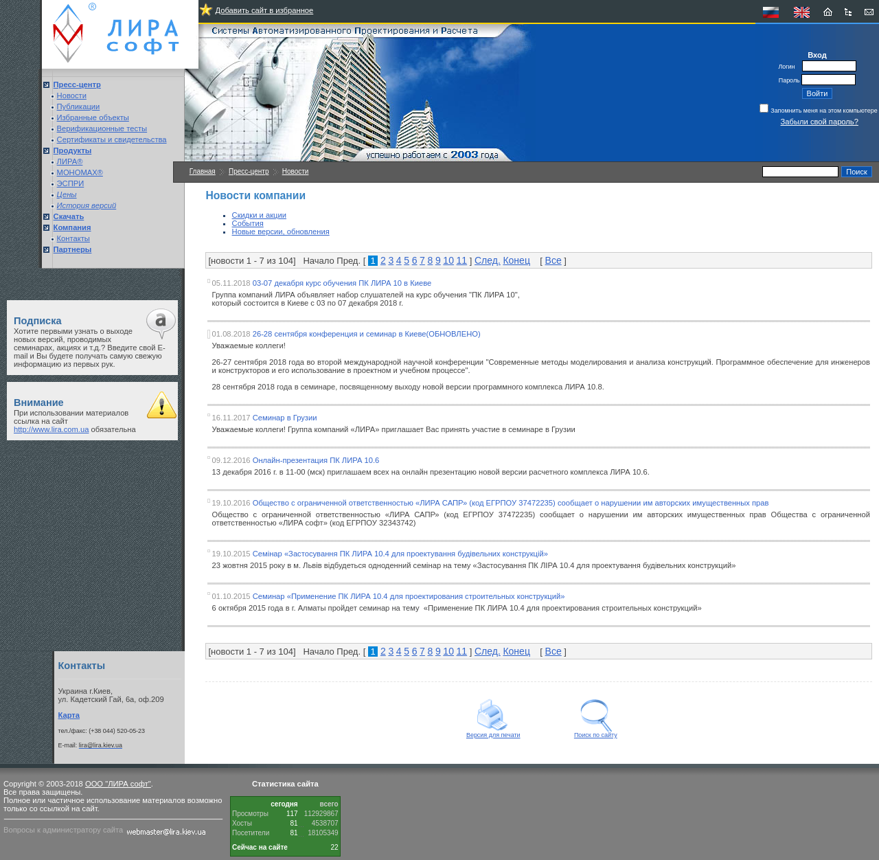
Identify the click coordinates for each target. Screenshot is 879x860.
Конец (516, 260)
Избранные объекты (93, 117)
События (248, 223)
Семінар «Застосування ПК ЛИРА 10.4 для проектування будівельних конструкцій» (400, 554)
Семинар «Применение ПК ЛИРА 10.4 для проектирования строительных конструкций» (409, 596)
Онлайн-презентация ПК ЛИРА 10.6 (316, 460)
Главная (203, 171)
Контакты (73, 238)
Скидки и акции (259, 215)
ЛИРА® (70, 161)
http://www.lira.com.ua (51, 429)
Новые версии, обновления (281, 231)
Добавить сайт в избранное (264, 10)
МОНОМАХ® (80, 172)
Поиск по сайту (595, 732)
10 (448, 260)
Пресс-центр (249, 171)
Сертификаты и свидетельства (112, 139)
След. (488, 260)
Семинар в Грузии (285, 418)
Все (553, 260)
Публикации (78, 106)
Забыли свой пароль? (819, 121)
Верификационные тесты (102, 128)
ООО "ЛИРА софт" (118, 784)
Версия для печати (493, 732)
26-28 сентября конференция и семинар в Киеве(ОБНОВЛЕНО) (367, 334)
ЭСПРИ (70, 183)
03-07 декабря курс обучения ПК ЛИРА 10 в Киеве (342, 283)
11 (462, 260)
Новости (72, 95)
